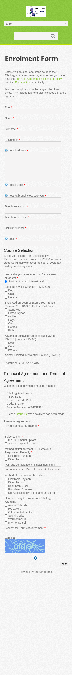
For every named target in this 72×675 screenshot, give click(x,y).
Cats (11, 293)
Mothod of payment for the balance (25, 475)
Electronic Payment (19, 455)
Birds (11, 330)
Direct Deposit (16, 459)
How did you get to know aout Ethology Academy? (28, 500)
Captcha (10, 537)
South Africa (15, 281)
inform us (21, 414)
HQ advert (14, 508)
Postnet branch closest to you (25, 195)
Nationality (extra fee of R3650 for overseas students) (31, 276)
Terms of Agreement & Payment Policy (39, 78)
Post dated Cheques (20, 489)
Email (11, 238)
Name (9, 118)
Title (8, 107)
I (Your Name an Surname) (22, 425)
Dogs (11, 290)
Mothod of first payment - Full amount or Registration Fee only (28, 450)
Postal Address (16, 150)
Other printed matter (20, 512)
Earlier (12, 316)
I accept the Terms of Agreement (25, 527)
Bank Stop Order (18, 485)
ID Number (12, 139)
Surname (11, 128)
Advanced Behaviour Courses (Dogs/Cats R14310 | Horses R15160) (30, 337)
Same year (14, 309)
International (36, 281)
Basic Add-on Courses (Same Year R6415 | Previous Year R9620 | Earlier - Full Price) (30, 304)
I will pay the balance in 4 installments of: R (30, 464)
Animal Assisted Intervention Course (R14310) (32, 355)
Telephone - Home (17, 217)
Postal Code (15, 184)
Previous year (16, 313)
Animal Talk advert (19, 505)
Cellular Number (15, 228)
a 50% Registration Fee (22, 443)
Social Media (16, 515)
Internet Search (17, 522)
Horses (12, 297)
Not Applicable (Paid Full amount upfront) (32, 492)
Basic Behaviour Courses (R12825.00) (28, 286)
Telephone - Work (16, 206)
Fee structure (23, 82)
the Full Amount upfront (22, 440)
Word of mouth (17, 519)
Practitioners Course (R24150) (23, 362)
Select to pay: (14, 436)
